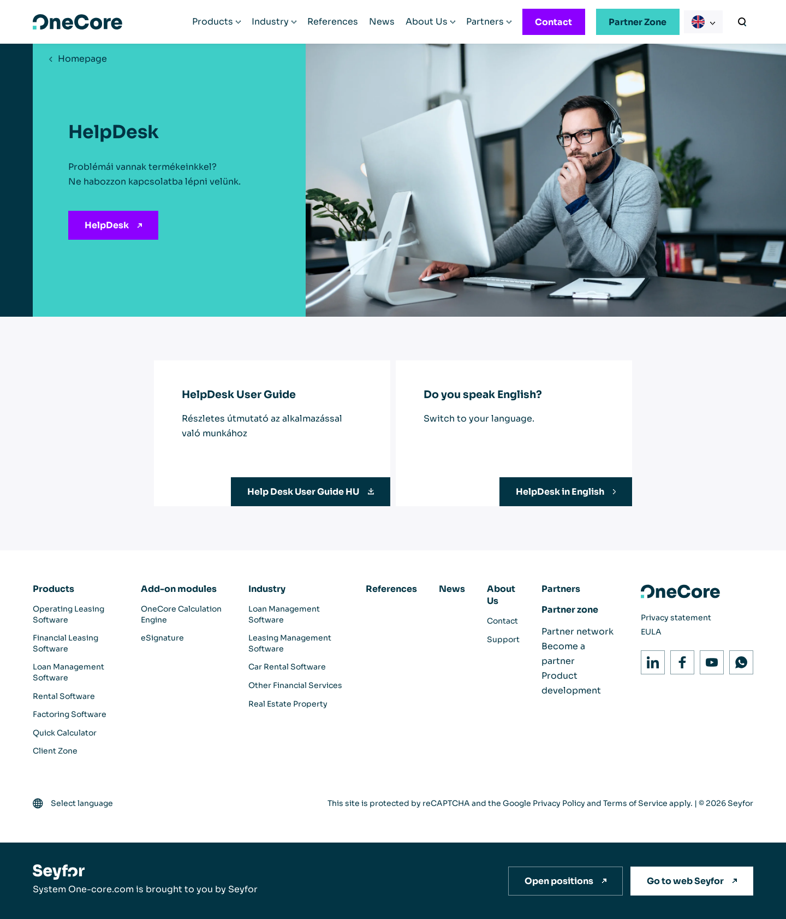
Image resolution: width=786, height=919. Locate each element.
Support (503, 639)
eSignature (162, 638)
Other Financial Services (295, 685)
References (332, 22)
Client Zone (55, 751)
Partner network (577, 631)
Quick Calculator (65, 733)
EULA (651, 632)
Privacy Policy (559, 803)
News (382, 22)
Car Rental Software (287, 667)
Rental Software (64, 696)
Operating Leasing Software (68, 614)
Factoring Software (69, 714)
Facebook (679, 659)
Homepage (82, 58)
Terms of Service (635, 803)
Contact (553, 22)
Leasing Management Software (289, 643)
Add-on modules (179, 589)
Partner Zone (637, 22)
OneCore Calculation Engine (181, 614)
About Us (427, 22)
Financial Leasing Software (65, 643)
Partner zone (569, 609)
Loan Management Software (68, 672)
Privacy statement (676, 617)
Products (212, 22)
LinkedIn (650, 659)
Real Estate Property (287, 704)
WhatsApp (738, 659)
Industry (270, 22)
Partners (485, 22)
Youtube (709, 659)
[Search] (742, 22)
